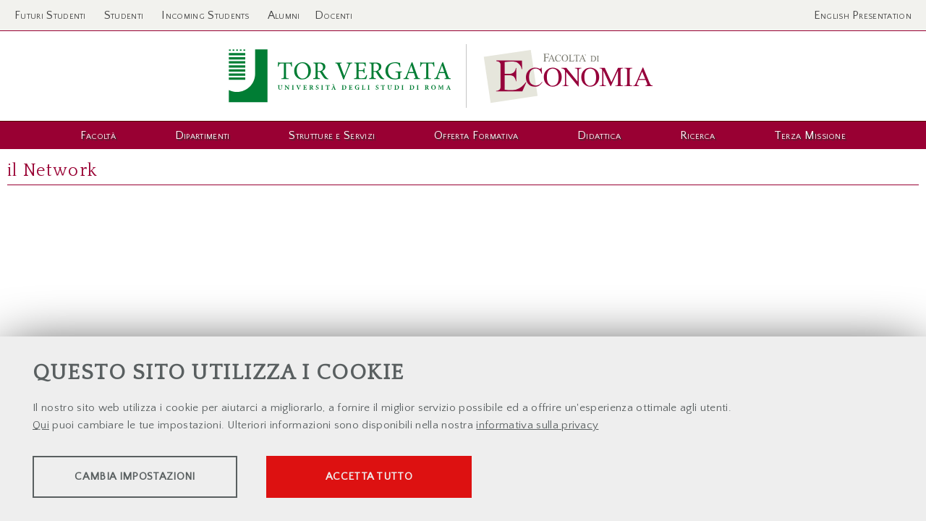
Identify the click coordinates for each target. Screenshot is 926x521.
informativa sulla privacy (537, 426)
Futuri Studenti (50, 15)
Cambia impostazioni (146, 478)
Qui (41, 426)
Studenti (124, 15)
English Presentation (863, 15)
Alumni (284, 15)
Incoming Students (205, 15)
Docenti (333, 15)
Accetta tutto (406, 478)
